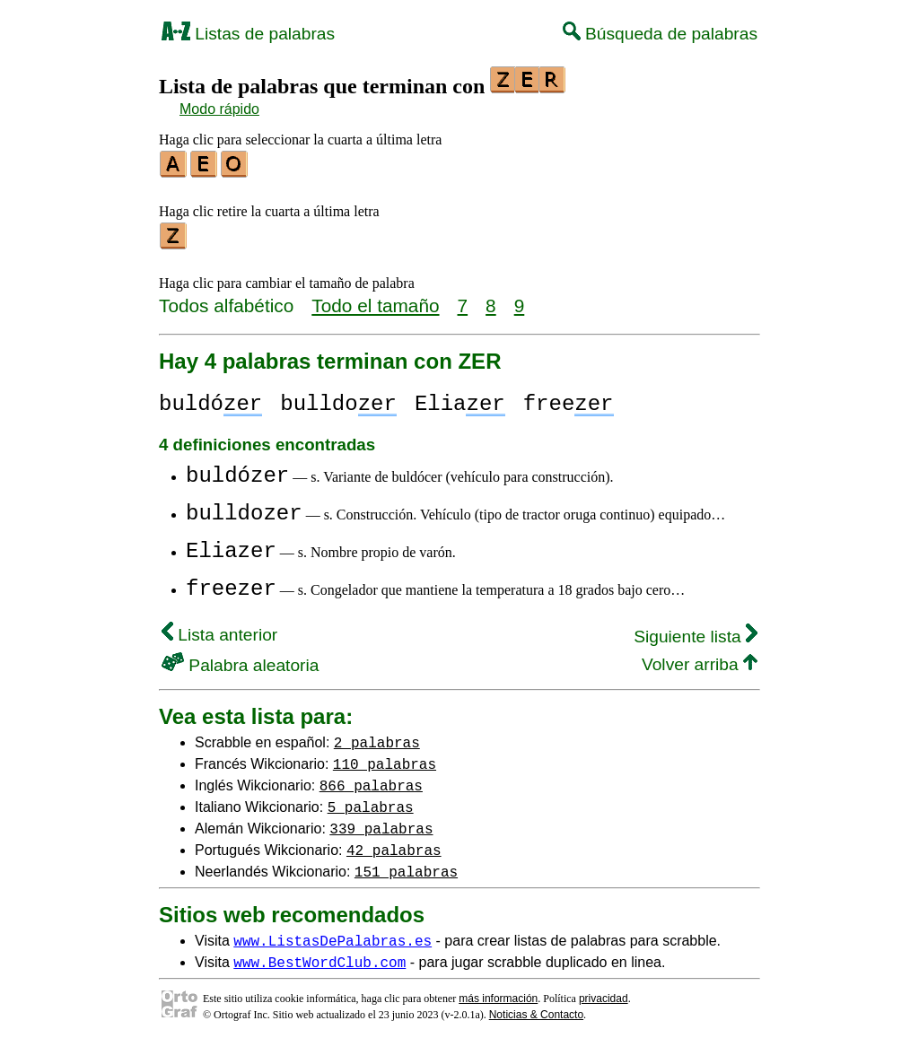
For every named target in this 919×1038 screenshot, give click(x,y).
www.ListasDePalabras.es (332, 935)
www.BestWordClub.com (319, 956)
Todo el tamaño (375, 300)
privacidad (603, 993)
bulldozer (244, 508)
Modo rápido (219, 109)
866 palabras (371, 779)
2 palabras (377, 736)
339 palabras (381, 823)
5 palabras (371, 801)
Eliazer (231, 546)
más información (498, 993)
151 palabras (406, 866)
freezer (231, 583)
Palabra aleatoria (240, 659)
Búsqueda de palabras (660, 33)
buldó (210, 399)
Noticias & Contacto (536, 1009)
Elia (460, 399)
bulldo (338, 399)
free (568, 399)
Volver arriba (699, 659)
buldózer (237, 470)
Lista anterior (219, 629)
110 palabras (384, 758)
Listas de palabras (248, 33)
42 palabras (394, 844)
